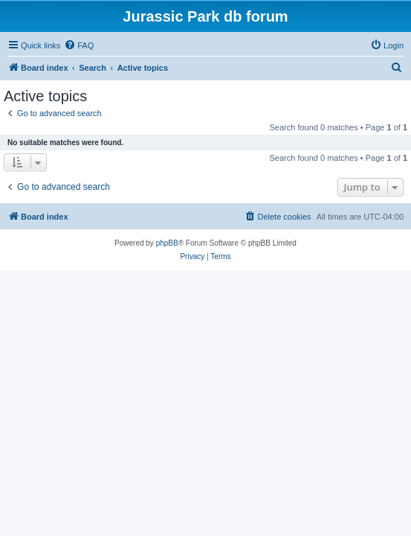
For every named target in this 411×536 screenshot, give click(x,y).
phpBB (167, 243)
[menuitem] (79, 45)
